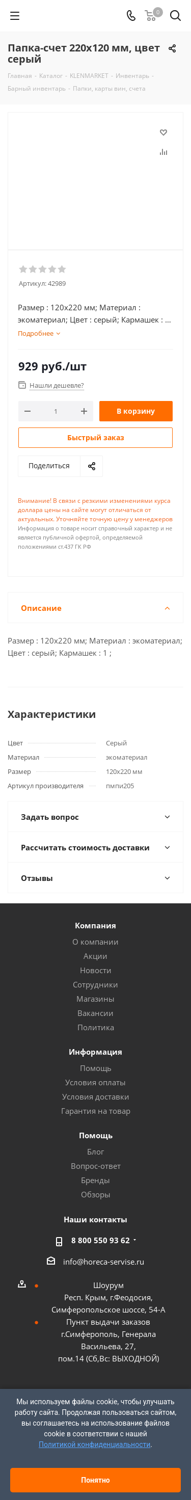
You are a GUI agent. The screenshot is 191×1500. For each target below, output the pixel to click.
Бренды (95, 1180)
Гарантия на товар (95, 1111)
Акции (95, 956)
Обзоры (96, 1194)
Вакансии (95, 1013)
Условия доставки (95, 1096)
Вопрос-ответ (96, 1166)
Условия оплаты (95, 1082)
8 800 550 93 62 (100, 1240)
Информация (95, 1052)
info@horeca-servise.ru (103, 1261)
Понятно (95, 1480)
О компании (95, 941)
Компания (95, 925)
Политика (95, 1027)
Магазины (95, 999)
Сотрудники (95, 984)
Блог (95, 1151)
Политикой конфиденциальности (94, 1444)
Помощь (96, 1068)
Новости (96, 970)
